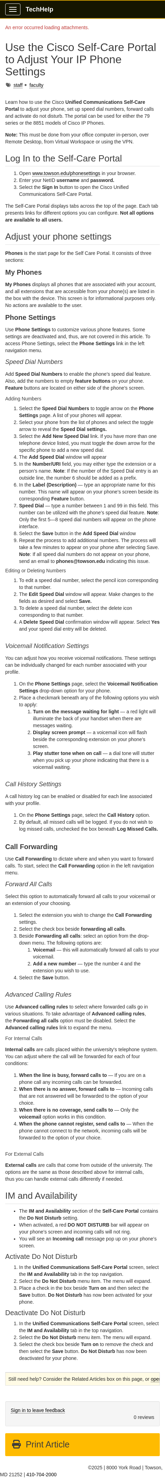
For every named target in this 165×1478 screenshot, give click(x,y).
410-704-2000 (41, 1474)
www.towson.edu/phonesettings (66, 173)
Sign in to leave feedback (38, 1410)
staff (18, 85)
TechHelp (39, 9)
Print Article (40, 1444)
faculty (36, 85)
